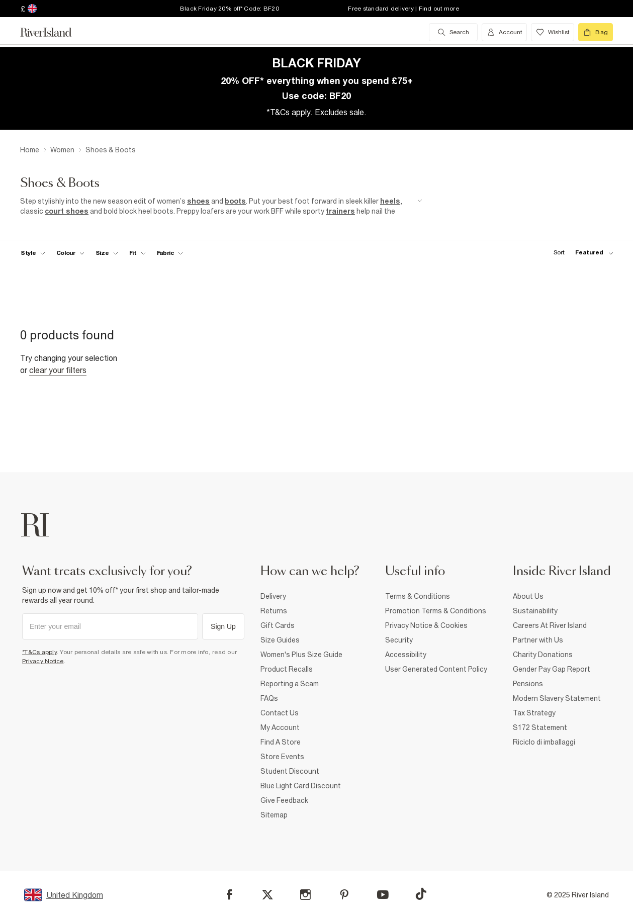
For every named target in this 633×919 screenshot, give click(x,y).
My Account (280, 727)
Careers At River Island (550, 625)
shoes (198, 201)
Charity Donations (543, 655)
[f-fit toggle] (137, 252)
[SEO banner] (221, 206)
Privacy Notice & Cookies (426, 625)
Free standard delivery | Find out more (403, 8)
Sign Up (223, 626)
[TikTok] (421, 894)
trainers (340, 211)
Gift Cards (277, 625)
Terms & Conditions (417, 596)
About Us (528, 596)
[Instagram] (305, 894)
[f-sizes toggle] (107, 252)
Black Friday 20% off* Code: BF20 (229, 8)
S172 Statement (540, 727)
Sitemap (274, 815)
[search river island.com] (453, 32)
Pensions (528, 684)
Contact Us (279, 713)
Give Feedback (284, 800)
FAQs (269, 698)
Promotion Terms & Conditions (435, 611)
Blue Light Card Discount (300, 786)
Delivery (273, 596)
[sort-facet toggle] (581, 252)
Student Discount (289, 771)
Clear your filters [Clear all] (57, 370)
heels (390, 201)
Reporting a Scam (289, 684)
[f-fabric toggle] (170, 252)
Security (399, 640)
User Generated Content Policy (436, 669)
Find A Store (280, 742)
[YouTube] (383, 894)
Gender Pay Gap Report (551, 669)
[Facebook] (229, 894)
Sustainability (535, 611)
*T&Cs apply (39, 652)
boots (235, 201)
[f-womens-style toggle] (33, 252)
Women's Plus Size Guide (301, 655)
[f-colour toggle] (70, 252)
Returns (273, 611)
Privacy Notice (43, 661)
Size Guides (280, 640)
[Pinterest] (344, 894)
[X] (267, 895)
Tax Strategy (534, 713)
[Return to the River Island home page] (53, 32)
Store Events (282, 757)
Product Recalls (286, 669)
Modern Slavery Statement (557, 698)
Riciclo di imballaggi (544, 742)
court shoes (66, 211)
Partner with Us (538, 640)
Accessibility (405, 655)
